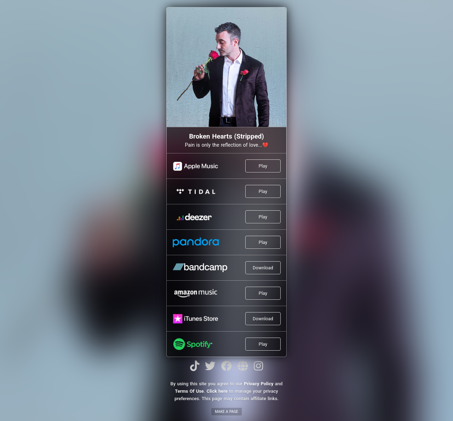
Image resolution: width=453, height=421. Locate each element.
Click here (217, 391)
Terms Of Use (189, 391)
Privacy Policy (258, 383)
